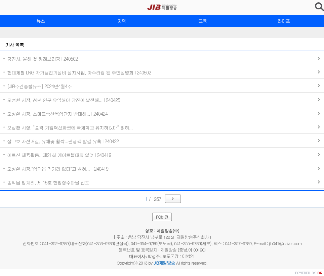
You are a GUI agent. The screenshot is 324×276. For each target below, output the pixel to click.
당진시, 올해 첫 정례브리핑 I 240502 (42, 58)
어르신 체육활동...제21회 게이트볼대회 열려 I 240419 (59, 155)
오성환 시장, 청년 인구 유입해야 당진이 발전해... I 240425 (63, 100)
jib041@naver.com (285, 243)
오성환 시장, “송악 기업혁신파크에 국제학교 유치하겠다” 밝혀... (70, 127)
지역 (121, 21)
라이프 (283, 21)
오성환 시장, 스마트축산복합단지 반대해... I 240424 (57, 113)
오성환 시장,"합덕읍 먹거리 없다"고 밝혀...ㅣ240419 (57, 168)
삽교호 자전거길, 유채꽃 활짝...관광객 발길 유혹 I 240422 (63, 141)
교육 (202, 21)
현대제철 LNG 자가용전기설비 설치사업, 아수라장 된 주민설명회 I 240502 (79, 72)
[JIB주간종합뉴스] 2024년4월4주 (39, 86)
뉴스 (40, 21)
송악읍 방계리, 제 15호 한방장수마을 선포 (48, 182)
